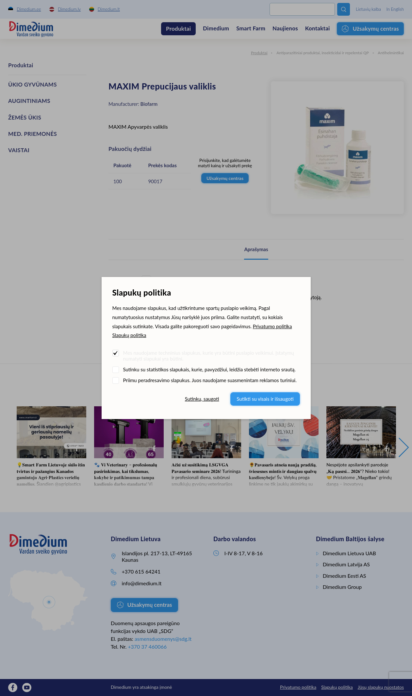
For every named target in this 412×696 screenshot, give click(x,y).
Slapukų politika (129, 335)
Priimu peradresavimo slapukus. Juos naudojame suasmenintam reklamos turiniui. (210, 380)
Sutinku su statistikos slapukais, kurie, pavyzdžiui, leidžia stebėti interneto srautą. (209, 369)
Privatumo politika (272, 326)
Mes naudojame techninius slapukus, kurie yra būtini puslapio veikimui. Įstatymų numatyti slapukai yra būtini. (208, 356)
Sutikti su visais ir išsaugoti (265, 399)
